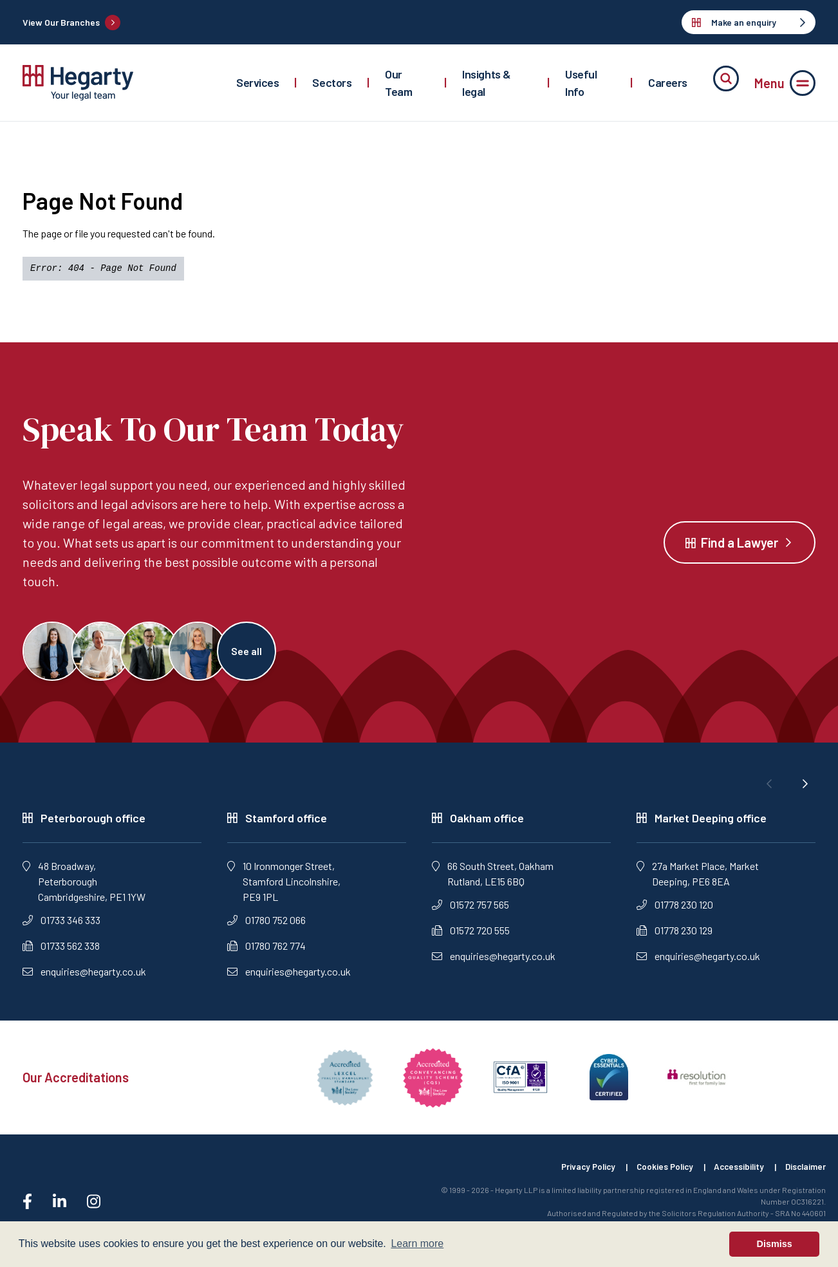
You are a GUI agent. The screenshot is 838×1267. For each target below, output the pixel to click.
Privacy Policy (575, 1172)
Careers (667, 82)
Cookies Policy (656, 1172)
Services (257, 82)
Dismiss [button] (774, 1244)
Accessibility (735, 1172)
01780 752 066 (266, 925)
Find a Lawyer (739, 545)
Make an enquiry (748, 22)
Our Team (398, 82)
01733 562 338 (61, 951)
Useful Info (581, 82)
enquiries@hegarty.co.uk (84, 976)
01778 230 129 (674, 935)
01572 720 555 (471, 935)
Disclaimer (804, 1172)
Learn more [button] (417, 1243)
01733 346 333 (61, 925)
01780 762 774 (266, 951)
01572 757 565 (470, 909)
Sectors (331, 82)
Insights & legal (486, 82)
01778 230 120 (675, 909)
